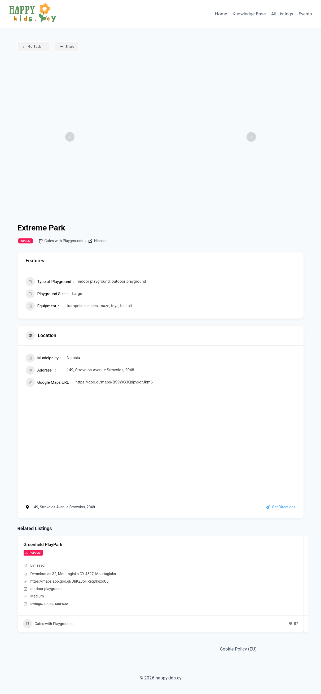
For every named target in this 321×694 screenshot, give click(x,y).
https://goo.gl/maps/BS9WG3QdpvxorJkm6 (114, 382)
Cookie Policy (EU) (238, 649)
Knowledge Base (249, 13)
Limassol (38, 565)
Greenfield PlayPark (44, 544)
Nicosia (100, 241)
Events (305, 13)
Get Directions (281, 507)
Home (221, 13)
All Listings (282, 13)
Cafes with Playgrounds (64, 241)
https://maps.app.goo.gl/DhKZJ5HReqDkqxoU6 (69, 581)
